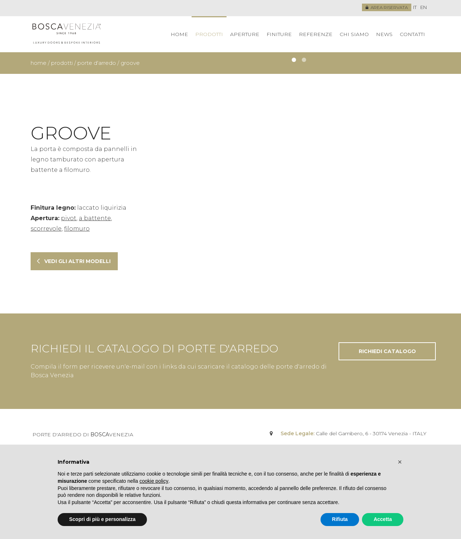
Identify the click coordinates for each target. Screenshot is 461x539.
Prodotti (209, 34)
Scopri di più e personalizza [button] (102, 519)
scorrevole (46, 228)
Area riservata (387, 7)
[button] (400, 462)
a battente (95, 218)
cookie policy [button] (153, 481)
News (384, 34)
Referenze (315, 34)
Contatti (412, 34)
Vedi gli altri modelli (77, 261)
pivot (68, 218)
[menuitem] (415, 7)
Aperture (244, 34)
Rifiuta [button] (340, 519)
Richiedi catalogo (387, 351)
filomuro (77, 228)
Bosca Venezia (66, 34)
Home (179, 34)
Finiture (279, 34)
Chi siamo (354, 34)
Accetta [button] (382, 519)
